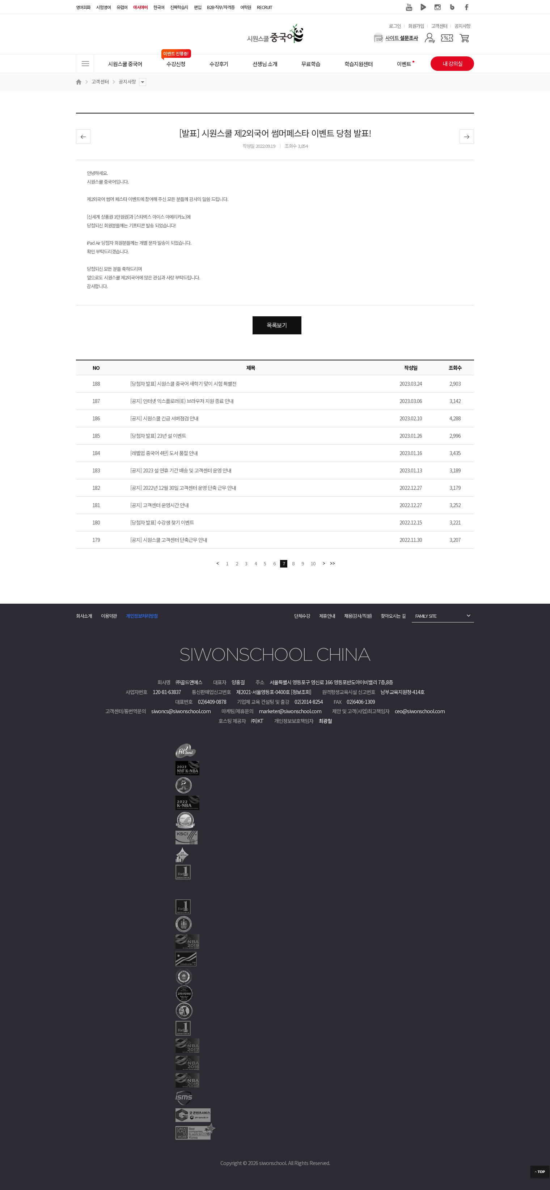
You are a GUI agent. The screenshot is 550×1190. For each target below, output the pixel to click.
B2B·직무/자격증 (220, 7)
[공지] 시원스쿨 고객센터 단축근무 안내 (168, 539)
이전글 (83, 136)
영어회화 (83, 7)
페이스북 (467, 7)
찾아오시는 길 (393, 615)
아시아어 (140, 7)
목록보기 (277, 325)
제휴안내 (327, 615)
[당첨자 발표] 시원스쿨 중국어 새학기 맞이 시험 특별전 (183, 383)
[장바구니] (464, 38)
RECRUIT (264, 7)
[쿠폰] (447, 38)
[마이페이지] (430, 38)
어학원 (245, 7)
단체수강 (302, 615)
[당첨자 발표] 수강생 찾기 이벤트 (162, 522)
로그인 (395, 25)
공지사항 (462, 25)
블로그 (452, 7)
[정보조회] (301, 691)
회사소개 (84, 615)
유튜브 (409, 7)
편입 (197, 7)
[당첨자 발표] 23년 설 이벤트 (158, 435)
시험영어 (103, 7)
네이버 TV (423, 7)
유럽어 (122, 7)
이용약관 (109, 615)
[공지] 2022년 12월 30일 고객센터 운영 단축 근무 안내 (183, 487)
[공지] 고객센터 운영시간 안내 (159, 505)
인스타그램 (438, 7)
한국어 (158, 7)
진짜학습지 (179, 7)
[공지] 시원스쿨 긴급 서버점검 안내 (164, 418)
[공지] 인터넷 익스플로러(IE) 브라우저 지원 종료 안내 (181, 400)
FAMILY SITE (425, 615)
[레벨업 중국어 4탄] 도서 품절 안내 (164, 453)
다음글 (467, 136)
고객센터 (439, 25)
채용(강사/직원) (358, 615)
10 (313, 563)
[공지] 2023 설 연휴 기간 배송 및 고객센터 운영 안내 (180, 470)
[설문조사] (395, 38)
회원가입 (416, 25)
